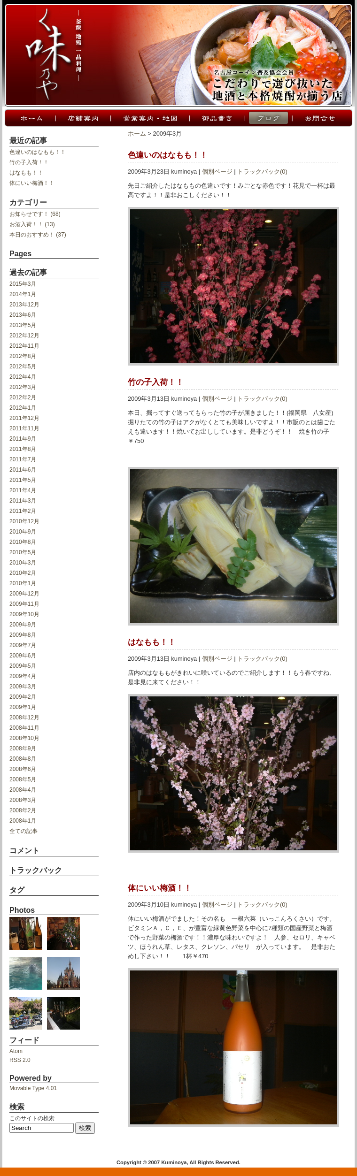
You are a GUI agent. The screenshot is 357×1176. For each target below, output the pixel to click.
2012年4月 (22, 377)
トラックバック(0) (262, 171)
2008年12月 (24, 717)
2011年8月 (22, 449)
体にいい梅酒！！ (31, 183)
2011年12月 (24, 418)
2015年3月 (22, 284)
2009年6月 (22, 655)
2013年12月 (24, 304)
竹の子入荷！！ (29, 162)
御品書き (216, 118)
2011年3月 (22, 500)
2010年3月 (22, 562)
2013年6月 (22, 315)
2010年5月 (22, 552)
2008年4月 (22, 790)
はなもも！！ (26, 172)
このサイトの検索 (31, 1118)
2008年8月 (22, 759)
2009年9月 (22, 624)
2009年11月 (24, 604)
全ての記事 (23, 831)
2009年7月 (22, 645)
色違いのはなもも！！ (37, 152)
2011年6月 (22, 469)
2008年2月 (22, 810)
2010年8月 (22, 542)
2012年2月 (22, 397)
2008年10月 (24, 738)
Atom (16, 1051)
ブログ (268, 118)
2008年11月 (24, 728)
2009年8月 (22, 635)
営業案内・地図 (149, 118)
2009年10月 (24, 614)
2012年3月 (22, 387)
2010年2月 (22, 573)
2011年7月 (22, 459)
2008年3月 (22, 800)
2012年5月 (22, 366)
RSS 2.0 (20, 1060)
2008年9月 (22, 748)
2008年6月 (22, 769)
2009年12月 (24, 593)
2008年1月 (22, 820)
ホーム (30, 118)
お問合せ (322, 118)
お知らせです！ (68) (35, 214)
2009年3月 (22, 686)
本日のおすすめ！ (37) (37, 234)
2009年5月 (22, 666)
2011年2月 (22, 511)
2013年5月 (22, 325)
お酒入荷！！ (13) (32, 224)
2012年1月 (22, 408)
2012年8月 (22, 356)
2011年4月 (22, 490)
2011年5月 (22, 480)
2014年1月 (22, 294)
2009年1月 (22, 707)
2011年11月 (24, 428)
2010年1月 (22, 583)
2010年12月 (24, 521)
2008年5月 (22, 779)
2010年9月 (22, 531)
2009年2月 (22, 697)
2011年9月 (22, 438)
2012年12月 (24, 335)
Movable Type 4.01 (33, 1088)
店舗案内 (82, 118)
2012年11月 (24, 346)
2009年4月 (22, 676)
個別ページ (217, 171)
